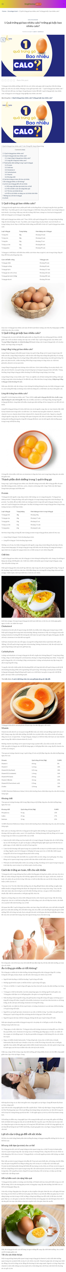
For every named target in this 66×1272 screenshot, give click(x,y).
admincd (41, 31)
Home (4, 11)
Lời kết (5, 198)
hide (23, 149)
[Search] (64, 4)
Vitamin (8, 174)
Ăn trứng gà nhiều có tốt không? (14, 181)
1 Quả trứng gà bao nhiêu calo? (13, 153)
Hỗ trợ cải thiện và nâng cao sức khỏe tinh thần (21, 193)
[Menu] (2, 4)
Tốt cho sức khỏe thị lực (14, 191)
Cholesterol (10, 170)
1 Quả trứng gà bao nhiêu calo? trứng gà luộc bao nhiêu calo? (31, 98)
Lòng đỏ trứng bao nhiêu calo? (16, 160)
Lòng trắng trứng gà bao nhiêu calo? (18, 158)
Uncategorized (12, 11)
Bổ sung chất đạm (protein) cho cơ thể (18, 186)
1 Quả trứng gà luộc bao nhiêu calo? (15, 156)
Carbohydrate (10, 172)
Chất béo (9, 167)
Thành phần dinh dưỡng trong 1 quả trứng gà (18, 163)
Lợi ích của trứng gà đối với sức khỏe (15, 184)
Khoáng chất (10, 177)
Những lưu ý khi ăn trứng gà (12, 196)
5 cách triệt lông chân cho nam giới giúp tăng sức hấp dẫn (31, 679)
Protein (8, 165)
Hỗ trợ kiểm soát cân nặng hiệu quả (17, 188)
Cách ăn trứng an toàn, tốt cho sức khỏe (16, 179)
